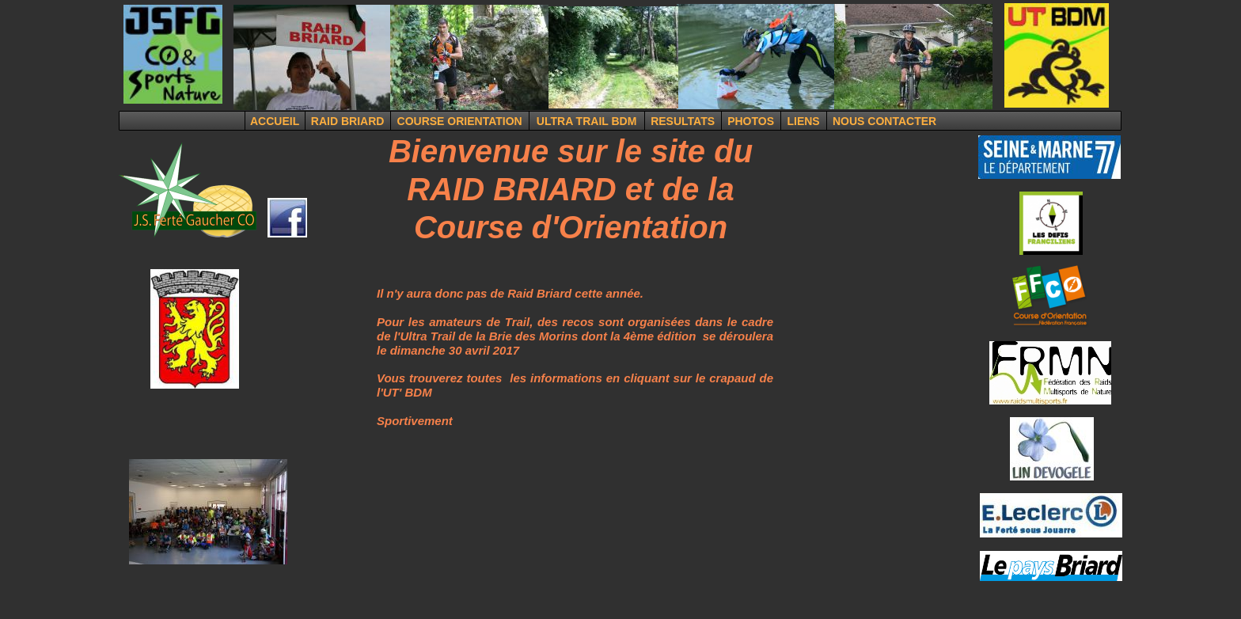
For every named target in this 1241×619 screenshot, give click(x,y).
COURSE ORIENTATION (459, 121)
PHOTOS (750, 121)
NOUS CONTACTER (884, 121)
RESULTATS (683, 121)
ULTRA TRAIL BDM (587, 121)
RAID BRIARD (348, 121)
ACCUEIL (274, 121)
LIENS (803, 121)
